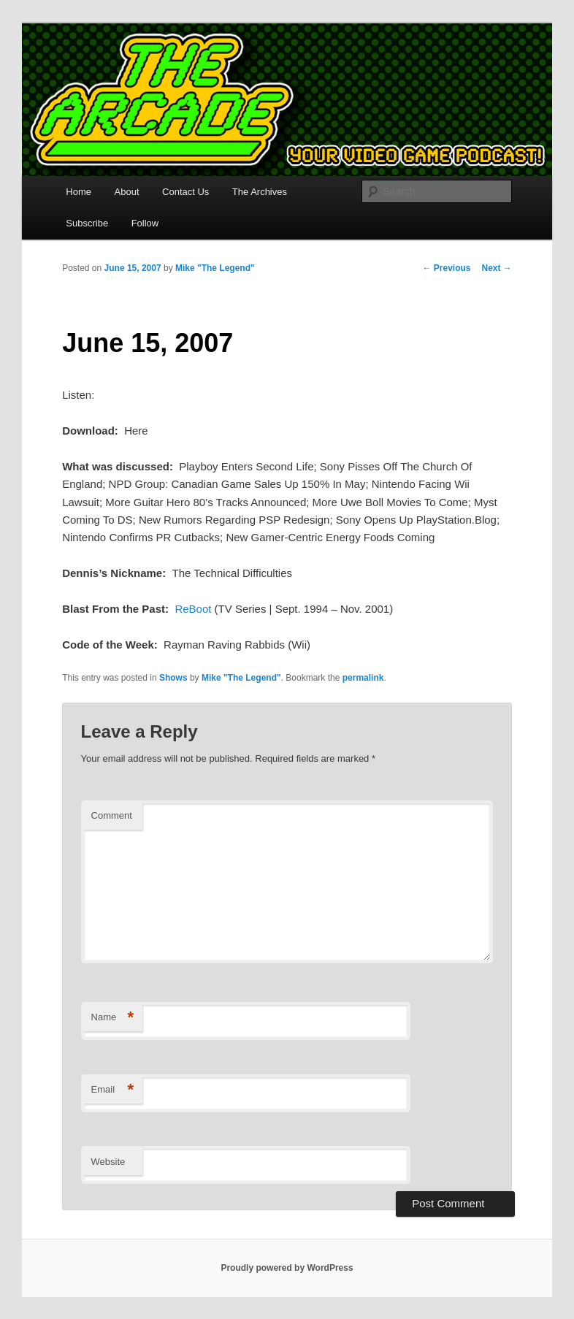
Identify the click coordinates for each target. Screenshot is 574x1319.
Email (112, 1090)
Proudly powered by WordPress (287, 1268)
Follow (145, 223)
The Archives (259, 191)
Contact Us (185, 191)
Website (108, 1161)
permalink (363, 678)
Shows (173, 678)
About (127, 191)
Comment (111, 815)
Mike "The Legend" (215, 268)
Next (496, 268)
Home (78, 191)
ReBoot (193, 609)
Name (112, 1017)
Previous (446, 268)
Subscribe (87, 223)
